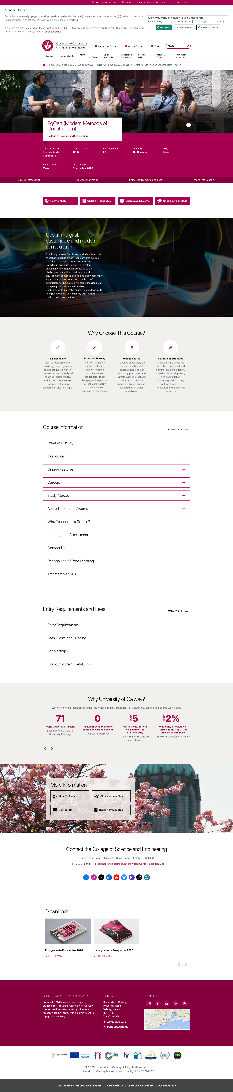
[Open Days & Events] (135, 215)
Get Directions (116, 1022)
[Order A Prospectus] (111, 810)
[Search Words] (178, 46)
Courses (53, 65)
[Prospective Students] (106, 47)
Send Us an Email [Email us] (117, 1027)
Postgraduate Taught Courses (77, 65)
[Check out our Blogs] (172, 215)
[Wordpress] (147, 878)
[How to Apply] (60, 215)
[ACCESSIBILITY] (167, 1085)
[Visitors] (156, 47)
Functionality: (155, 21)
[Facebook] (86, 878)
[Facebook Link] (158, 1003)
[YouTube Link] (167, 1003)
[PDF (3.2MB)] (54, 956)
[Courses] (51, 56)
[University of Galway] (64, 45)
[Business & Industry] (145, 56)
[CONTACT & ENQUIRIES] (141, 1085)
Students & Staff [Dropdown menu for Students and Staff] (179, 2)
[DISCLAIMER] (66, 1085)
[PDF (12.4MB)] (103, 956)
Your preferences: (180, 21)
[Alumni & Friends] (164, 56)
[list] (116, 101)
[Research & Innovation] (127, 56)
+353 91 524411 (83, 863)
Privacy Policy (53, 31)
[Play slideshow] (188, 125)
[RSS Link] (185, 1003)
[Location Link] (167, 1028)
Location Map (156, 863)
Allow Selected (210, 27)
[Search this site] (187, 46)
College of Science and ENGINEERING (114, 65)
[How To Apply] (69, 796)
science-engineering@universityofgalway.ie (122, 863)
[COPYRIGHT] (115, 1085)
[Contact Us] (69, 810)
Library (128, 2)
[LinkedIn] (109, 878)
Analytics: (204, 21)
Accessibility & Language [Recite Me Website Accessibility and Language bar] (150, 2)
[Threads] (139, 878)
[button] (45, 748)
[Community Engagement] (182, 56)
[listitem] (116, 101)
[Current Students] (134, 47)
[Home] (44, 65)
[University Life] (68, 56)
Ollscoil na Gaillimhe (106, 2)
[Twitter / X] (101, 878)
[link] (70, 1055)
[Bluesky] (124, 878)
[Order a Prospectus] (97, 215)
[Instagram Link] (149, 1003)
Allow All (165, 27)
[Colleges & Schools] (110, 56)
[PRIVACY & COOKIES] (90, 1085)
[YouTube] (116, 878)
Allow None (186, 27)
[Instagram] (94, 878)
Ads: (219, 21)
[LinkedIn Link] (176, 1003)
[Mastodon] (132, 878)
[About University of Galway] (89, 56)
